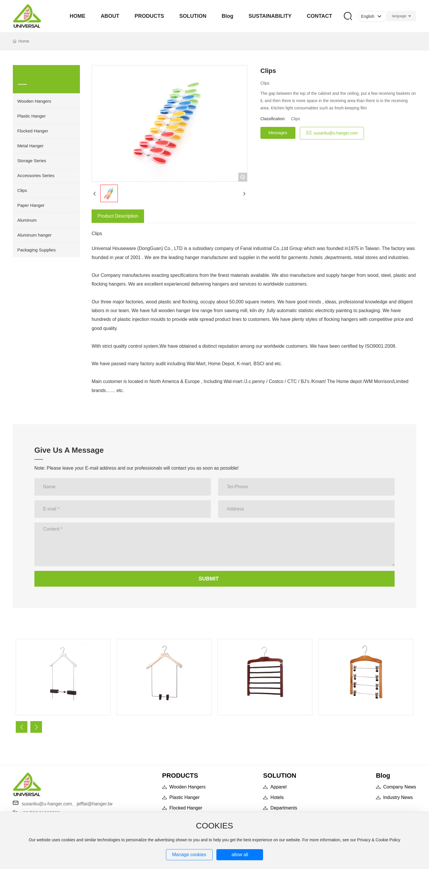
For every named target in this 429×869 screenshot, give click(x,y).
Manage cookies (189, 854)
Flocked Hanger (185, 807)
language (399, 16)
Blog (383, 775)
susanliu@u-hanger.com (47, 803)
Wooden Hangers (187, 786)
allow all (240, 854)
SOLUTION (279, 775)
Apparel (278, 786)
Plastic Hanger (184, 797)
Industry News (398, 797)
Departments (283, 807)
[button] (21, 727)
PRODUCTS (180, 775)
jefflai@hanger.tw (95, 803)
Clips (295, 118)
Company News (399, 786)
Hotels (276, 797)
